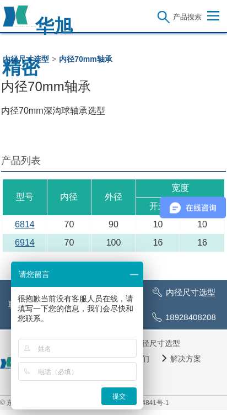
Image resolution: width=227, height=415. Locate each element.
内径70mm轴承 (85, 59)
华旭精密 (37, 21)
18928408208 (190, 317)
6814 (25, 224)
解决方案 (185, 358)
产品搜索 (187, 17)
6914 (25, 242)
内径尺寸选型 (26, 59)
